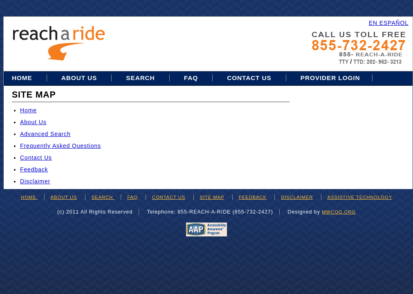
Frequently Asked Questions (60, 146)
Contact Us (249, 77)
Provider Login (330, 77)
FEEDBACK (253, 197)
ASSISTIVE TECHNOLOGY (360, 197)
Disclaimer (35, 181)
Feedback (34, 169)
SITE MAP (212, 197)
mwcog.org (339, 211)
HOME (29, 197)
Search (141, 77)
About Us (79, 77)
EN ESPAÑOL (389, 23)
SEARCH (103, 197)
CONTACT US (168, 197)
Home (23, 77)
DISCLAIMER (297, 197)
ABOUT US (64, 197)
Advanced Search (45, 134)
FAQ (191, 77)
